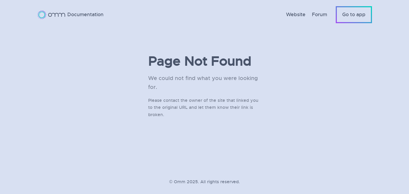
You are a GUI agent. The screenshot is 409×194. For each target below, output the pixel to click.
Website (295, 15)
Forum (319, 15)
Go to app (353, 15)
